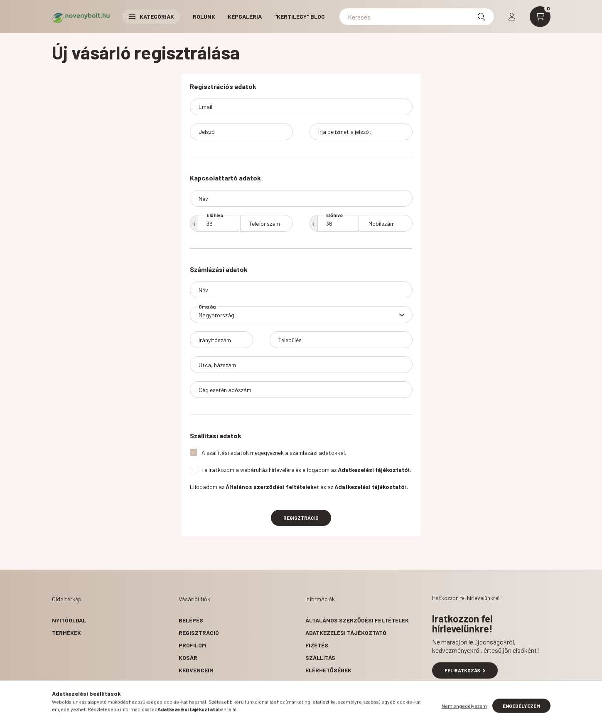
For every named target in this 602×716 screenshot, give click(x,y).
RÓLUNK (204, 16)
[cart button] (540, 16)
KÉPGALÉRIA (245, 16)
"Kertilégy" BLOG (299, 16)
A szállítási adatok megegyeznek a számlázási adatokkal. (273, 452)
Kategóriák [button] (151, 16)
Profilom (192, 645)
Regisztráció (301, 518)
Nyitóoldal (69, 620)
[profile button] (511, 16)
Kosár (188, 657)
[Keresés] (416, 16)
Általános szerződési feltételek (357, 620)
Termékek (66, 632)
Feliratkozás (465, 670)
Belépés (191, 620)
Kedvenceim (196, 670)
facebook (307, 691)
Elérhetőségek (328, 670)
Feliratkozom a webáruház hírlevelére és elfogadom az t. (306, 469)
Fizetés (316, 645)
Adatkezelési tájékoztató (345, 632)
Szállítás (320, 657)
